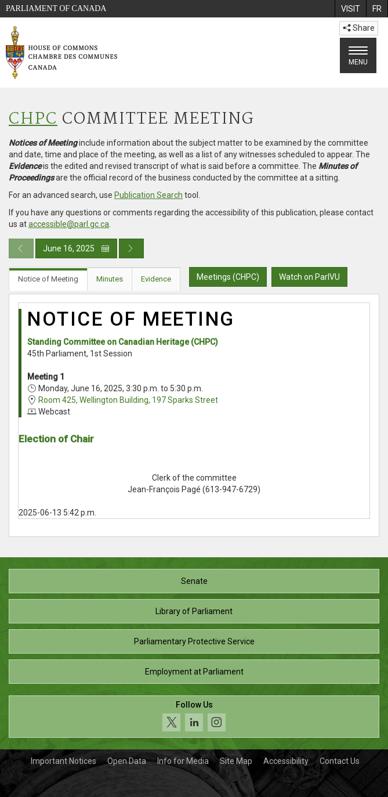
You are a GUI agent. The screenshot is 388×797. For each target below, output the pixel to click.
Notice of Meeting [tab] (48, 279)
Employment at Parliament (194, 671)
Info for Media (183, 761)
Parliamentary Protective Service (194, 641)
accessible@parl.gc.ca (68, 224)
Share (359, 28)
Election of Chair (56, 439)
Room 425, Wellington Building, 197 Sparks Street (128, 400)
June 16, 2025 (76, 248)
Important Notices (63, 761)
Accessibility (286, 761)
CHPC (33, 119)
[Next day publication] (131, 248)
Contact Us (340, 761)
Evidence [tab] (156, 279)
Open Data (126, 761)
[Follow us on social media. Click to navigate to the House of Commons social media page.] (194, 716)
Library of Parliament (194, 611)
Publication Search (148, 195)
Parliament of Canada (56, 8)
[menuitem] (350, 8)
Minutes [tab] (109, 279)
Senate (194, 581)
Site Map (236, 761)
